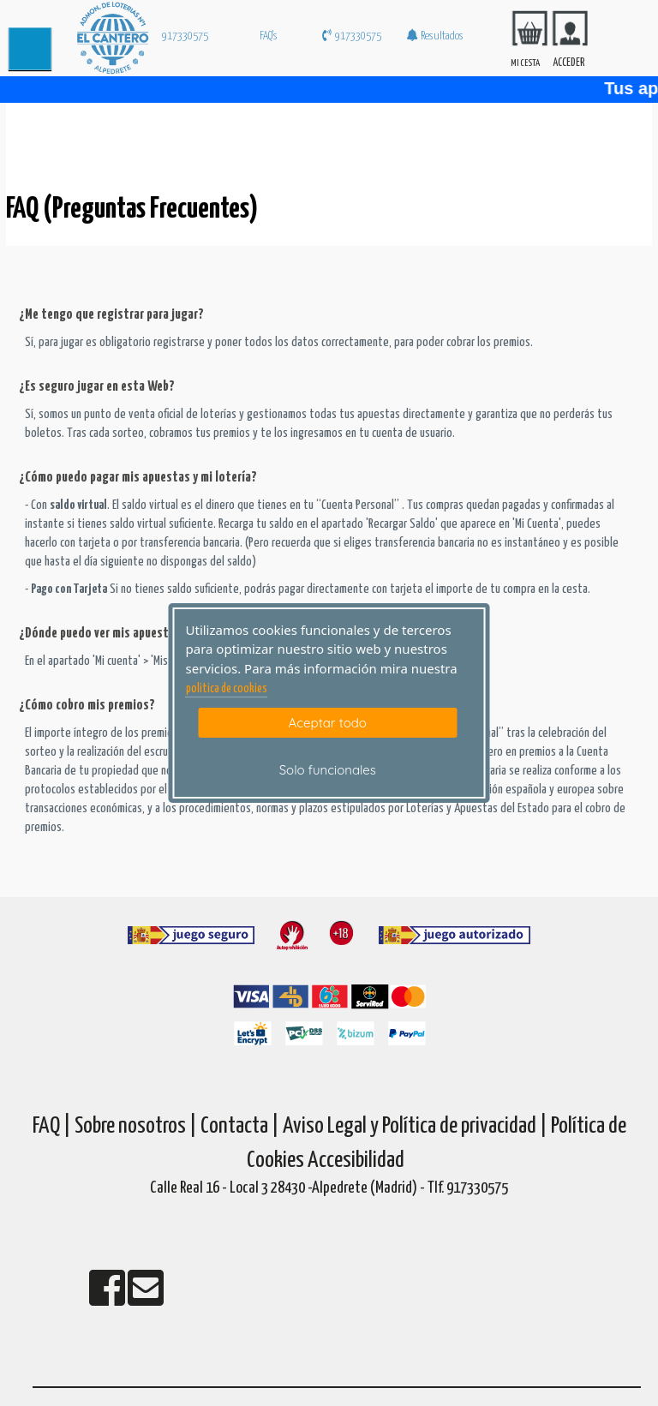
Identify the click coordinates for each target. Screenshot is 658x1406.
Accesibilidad (356, 1160)
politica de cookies (226, 689)
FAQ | (54, 1126)
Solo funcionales (327, 770)
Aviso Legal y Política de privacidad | (417, 1126)
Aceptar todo (328, 723)
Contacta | (239, 1126)
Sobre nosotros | (136, 1126)
